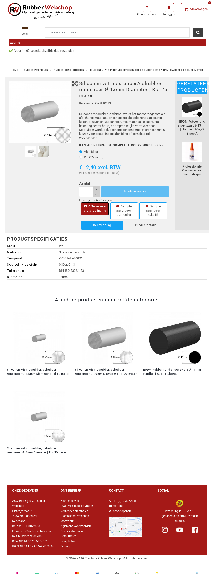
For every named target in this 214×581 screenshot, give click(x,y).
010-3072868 (31, 526)
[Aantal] (89, 191)
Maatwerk (67, 521)
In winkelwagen (135, 191)
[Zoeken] (117, 32)
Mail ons (118, 505)
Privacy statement (72, 531)
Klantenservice (70, 501)
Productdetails (145, 225)
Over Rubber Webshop (75, 516)
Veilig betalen (69, 541)
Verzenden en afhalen (74, 511)
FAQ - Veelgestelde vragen (77, 505)
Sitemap (66, 546)
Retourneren (68, 536)
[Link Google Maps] (125, 525)
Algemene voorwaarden (76, 526)
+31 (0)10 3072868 (124, 501)
